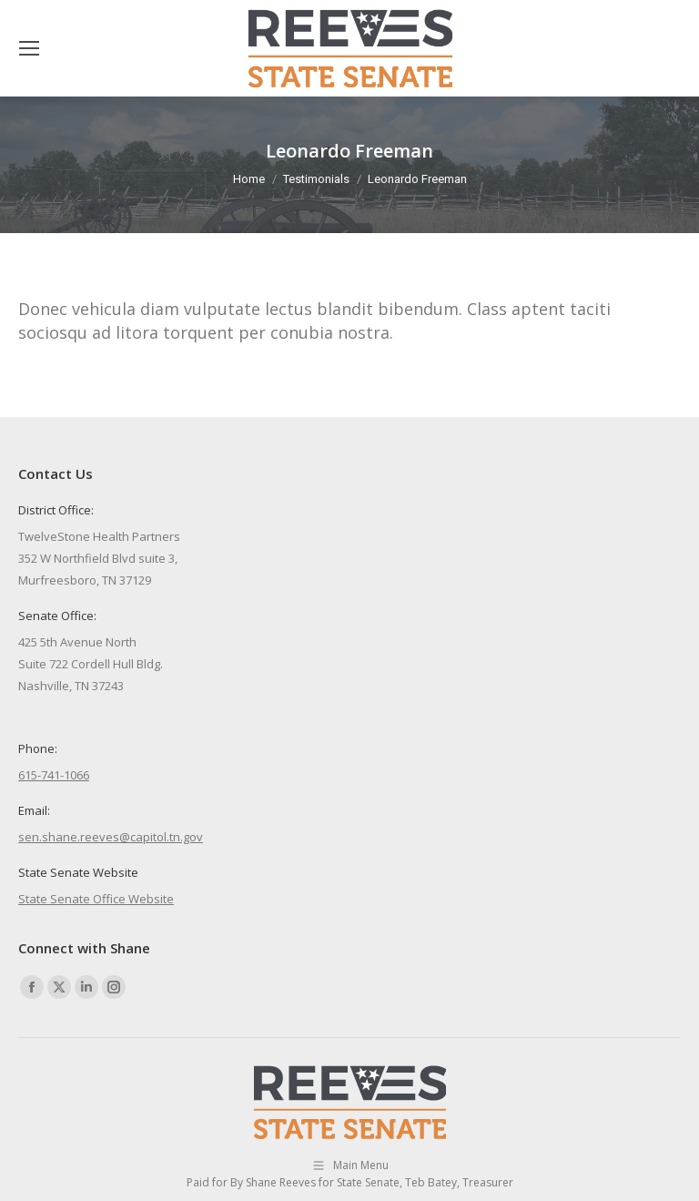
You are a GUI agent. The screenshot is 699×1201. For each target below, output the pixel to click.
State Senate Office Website (96, 899)
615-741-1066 (53, 775)
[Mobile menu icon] (29, 48)
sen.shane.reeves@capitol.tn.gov (110, 837)
